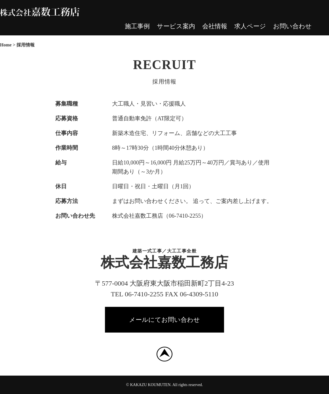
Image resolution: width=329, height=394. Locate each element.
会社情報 (214, 26)
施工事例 (137, 26)
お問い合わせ (292, 26)
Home (6, 44)
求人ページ (250, 26)
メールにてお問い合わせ (164, 319)
